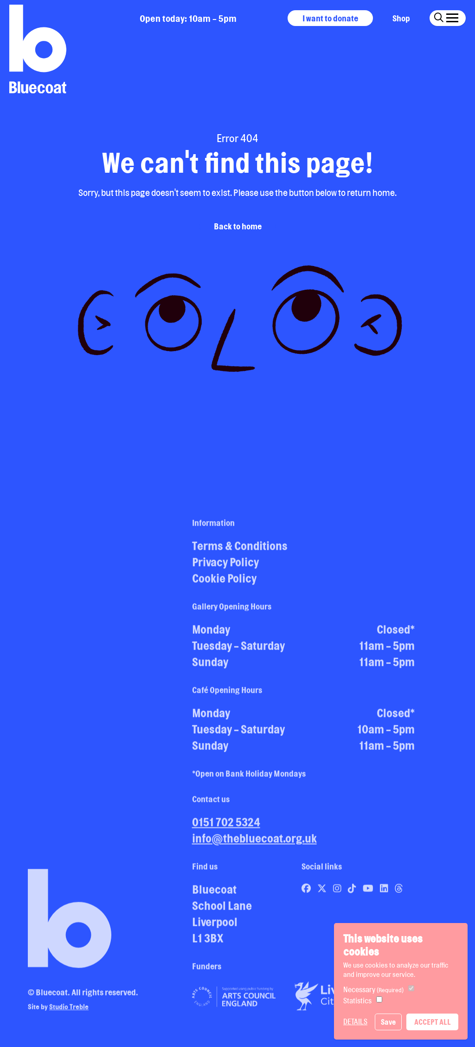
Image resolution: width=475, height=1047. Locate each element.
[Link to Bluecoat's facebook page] (307, 891)
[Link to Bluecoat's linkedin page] (385, 891)
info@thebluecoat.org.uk (254, 841)
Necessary (373, 989)
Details (355, 1021)
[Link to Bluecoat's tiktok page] (353, 891)
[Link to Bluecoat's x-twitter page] (322, 891)
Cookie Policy (224, 581)
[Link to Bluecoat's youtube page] (369, 891)
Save (388, 1022)
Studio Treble (69, 1009)
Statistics (357, 1000)
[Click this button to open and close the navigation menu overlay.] (452, 17)
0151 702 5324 (226, 825)
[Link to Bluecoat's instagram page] (338, 891)
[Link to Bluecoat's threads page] (399, 891)
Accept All (432, 1022)
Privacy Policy (225, 565)
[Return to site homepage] (37, 49)
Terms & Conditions (240, 549)
